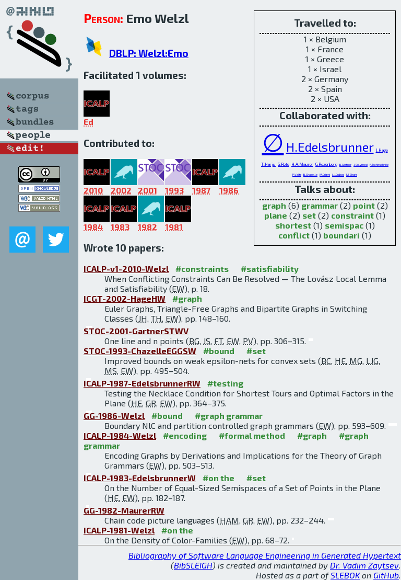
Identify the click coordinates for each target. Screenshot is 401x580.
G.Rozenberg (326, 164)
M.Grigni (325, 174)
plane (275, 215)
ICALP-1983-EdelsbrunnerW (140, 478)
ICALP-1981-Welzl (119, 530)
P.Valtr (296, 174)
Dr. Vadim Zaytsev (364, 565)
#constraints (202, 269)
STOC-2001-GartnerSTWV (136, 331)
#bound (218, 351)
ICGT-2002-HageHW (125, 298)
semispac (344, 225)
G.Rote (283, 164)
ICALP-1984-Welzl (120, 435)
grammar (319, 205)
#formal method (252, 435)
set (309, 215)
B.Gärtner (345, 164)
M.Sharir (351, 174)
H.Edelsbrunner (330, 146)
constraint (352, 215)
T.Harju (268, 164)
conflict (294, 235)
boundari (341, 235)
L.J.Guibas (338, 174)
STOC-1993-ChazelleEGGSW (140, 351)
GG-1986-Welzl (114, 415)
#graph (187, 298)
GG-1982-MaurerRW (124, 510)
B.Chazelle (310, 174)
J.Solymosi (360, 164)
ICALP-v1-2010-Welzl (126, 269)
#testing (225, 383)
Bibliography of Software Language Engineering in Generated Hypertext (264, 555)
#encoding (185, 435)
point (364, 205)
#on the (218, 478)
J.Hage (382, 150)
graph (274, 205)
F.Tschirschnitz (379, 164)
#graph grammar (229, 415)
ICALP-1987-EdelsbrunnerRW (142, 383)
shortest (293, 225)
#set (256, 351)
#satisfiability (270, 269)
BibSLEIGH (193, 565)
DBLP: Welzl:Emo (148, 53)
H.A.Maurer (302, 164)
